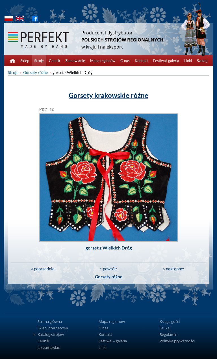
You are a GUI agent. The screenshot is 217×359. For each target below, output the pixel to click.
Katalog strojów (51, 334)
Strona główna (50, 321)
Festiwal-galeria (166, 60)
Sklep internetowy (53, 327)
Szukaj (202, 60)
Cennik (54, 60)
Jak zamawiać (49, 347)
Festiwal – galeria (113, 340)
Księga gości (170, 321)
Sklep (24, 60)
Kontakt (141, 60)
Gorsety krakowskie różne (108, 95)
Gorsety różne (35, 72)
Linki (188, 60)
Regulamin (168, 334)
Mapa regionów (102, 60)
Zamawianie (75, 60)
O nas (125, 60)
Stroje (39, 60)
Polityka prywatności (177, 340)
